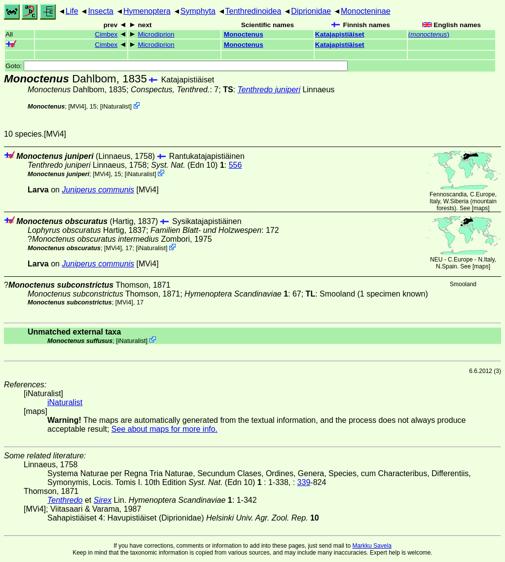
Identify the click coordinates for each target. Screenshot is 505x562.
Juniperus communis (98, 190)
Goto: (176, 66)
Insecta (100, 11)
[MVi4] (77, 106)
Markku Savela (371, 545)
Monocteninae (366, 11)
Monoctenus (243, 34)
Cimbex (106, 34)
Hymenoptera (147, 11)
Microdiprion (156, 34)
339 (304, 482)
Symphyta (198, 11)
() (428, 34)
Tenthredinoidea (253, 11)
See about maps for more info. (164, 429)
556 (235, 165)
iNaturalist (116, 106)
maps (480, 208)
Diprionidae (311, 11)
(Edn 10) (187, 165)
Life (72, 11)
